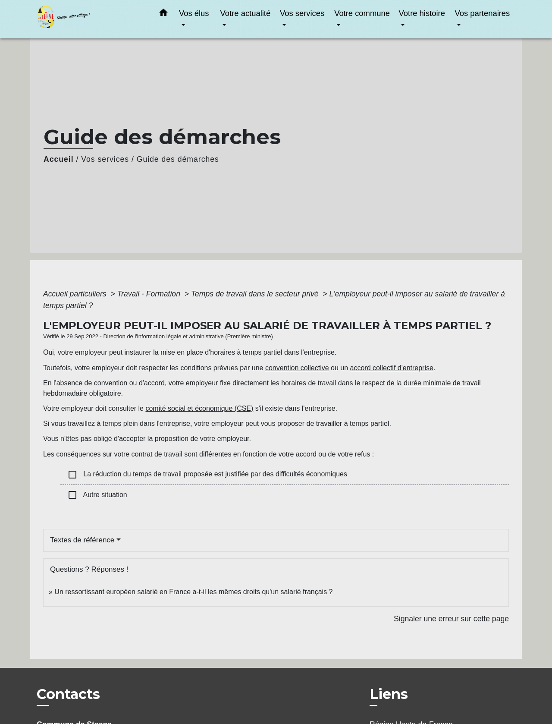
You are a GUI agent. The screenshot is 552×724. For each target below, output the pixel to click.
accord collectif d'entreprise (391, 367)
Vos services (105, 159)
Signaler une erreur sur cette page (451, 618)
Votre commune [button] (362, 13)
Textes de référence (82, 540)
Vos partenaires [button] (482, 13)
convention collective (297, 367)
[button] (163, 14)
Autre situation (97, 495)
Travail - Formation (149, 294)
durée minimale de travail (442, 383)
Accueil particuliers (76, 294)
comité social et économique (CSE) (199, 408)
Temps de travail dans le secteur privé (256, 294)
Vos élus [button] (194, 13)
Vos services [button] (302, 13)
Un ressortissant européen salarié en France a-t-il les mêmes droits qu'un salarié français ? (193, 591)
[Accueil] (90, 19)
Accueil (59, 159)
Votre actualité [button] (245, 13)
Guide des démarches (178, 159)
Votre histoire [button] (422, 13)
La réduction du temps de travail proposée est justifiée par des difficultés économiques (207, 474)
